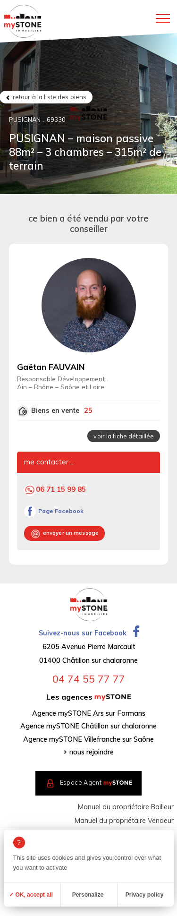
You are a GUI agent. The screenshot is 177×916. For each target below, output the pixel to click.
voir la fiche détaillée (123, 436)
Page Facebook (61, 510)
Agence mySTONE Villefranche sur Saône (88, 739)
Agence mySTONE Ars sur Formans (88, 713)
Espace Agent (96, 783)
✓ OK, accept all (31, 894)
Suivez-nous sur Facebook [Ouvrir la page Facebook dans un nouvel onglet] (89, 633)
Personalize (88, 894)
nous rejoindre (91, 752)
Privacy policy (145, 894)
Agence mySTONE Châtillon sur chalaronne (88, 726)
